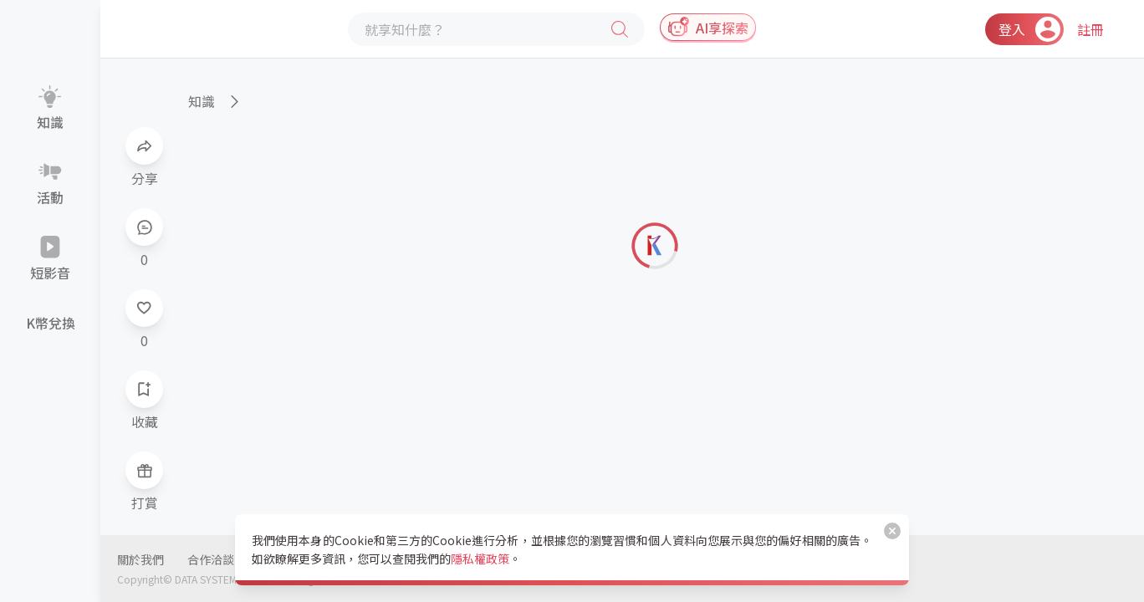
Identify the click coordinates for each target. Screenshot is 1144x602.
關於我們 (140, 559)
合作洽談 (210, 559)
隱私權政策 (480, 558)
